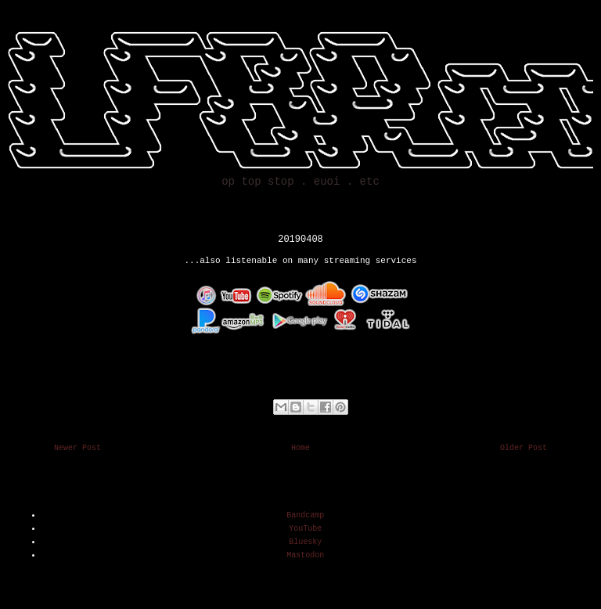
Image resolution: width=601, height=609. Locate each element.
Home (300, 448)
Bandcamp (305, 515)
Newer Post (77, 448)
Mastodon (305, 555)
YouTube (305, 528)
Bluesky (305, 542)
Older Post (523, 448)
